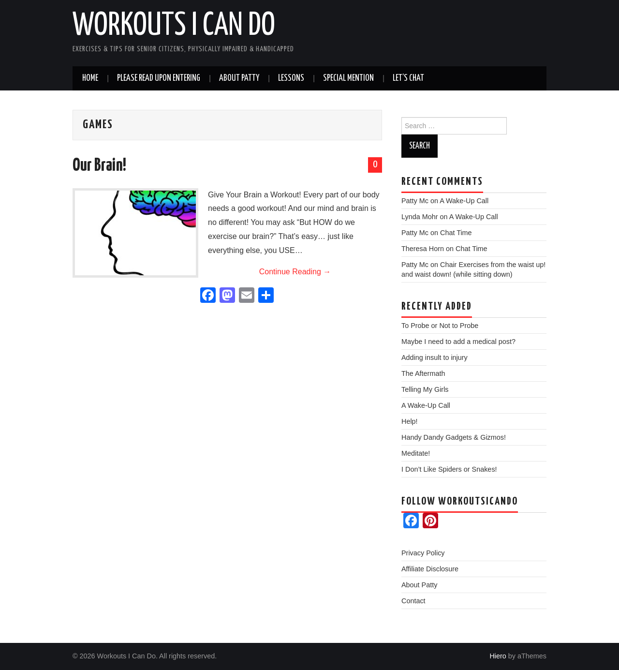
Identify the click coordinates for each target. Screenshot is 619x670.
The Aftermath (423, 373)
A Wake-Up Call (464, 201)
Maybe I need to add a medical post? (458, 341)
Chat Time (456, 233)
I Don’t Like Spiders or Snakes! (449, 469)
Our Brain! (99, 166)
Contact (413, 601)
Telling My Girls (425, 389)
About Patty (239, 78)
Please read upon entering (158, 78)
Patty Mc (414, 201)
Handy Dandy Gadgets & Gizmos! (453, 437)
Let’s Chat (408, 78)
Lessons (291, 78)
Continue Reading (295, 272)
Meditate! (415, 453)
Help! (409, 421)
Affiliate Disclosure (429, 569)
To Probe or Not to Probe (439, 325)
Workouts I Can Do (174, 26)
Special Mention (348, 78)
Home (90, 78)
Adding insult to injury (434, 357)
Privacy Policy (423, 553)
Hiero (497, 656)
